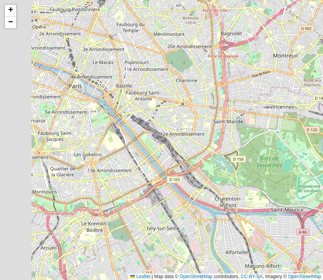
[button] (10, 11)
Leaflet (140, 276)
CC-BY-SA (252, 276)
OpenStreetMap (196, 276)
